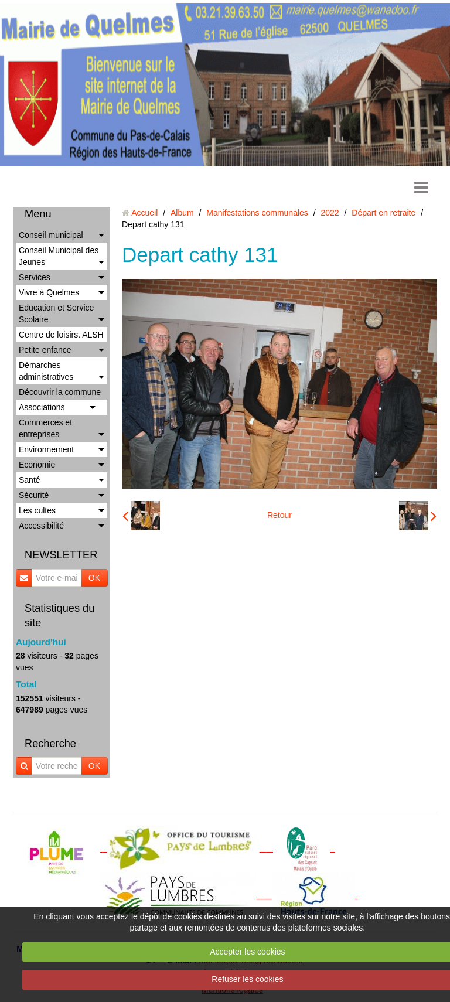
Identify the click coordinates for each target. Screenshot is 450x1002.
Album (182, 212)
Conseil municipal (51, 235)
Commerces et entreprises (45, 428)
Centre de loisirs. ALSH (61, 334)
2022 (330, 212)
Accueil (144, 212)
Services (34, 277)
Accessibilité (41, 525)
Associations (42, 407)
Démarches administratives (46, 370)
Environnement (46, 449)
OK (94, 577)
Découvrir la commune (60, 392)
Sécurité (34, 495)
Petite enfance (45, 350)
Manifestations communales (257, 212)
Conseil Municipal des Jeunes (58, 256)
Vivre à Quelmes (49, 292)
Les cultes (37, 510)
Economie (37, 464)
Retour (279, 515)
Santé (29, 480)
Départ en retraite (383, 212)
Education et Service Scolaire (56, 313)
